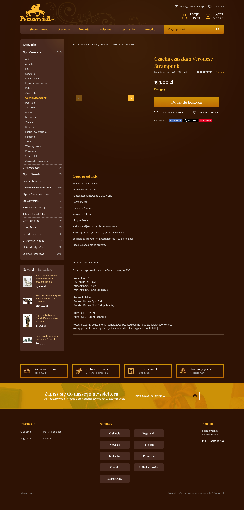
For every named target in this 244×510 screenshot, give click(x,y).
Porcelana (30, 151)
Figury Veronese (42, 52)
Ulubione (218, 6)
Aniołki (29, 64)
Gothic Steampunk (36, 98)
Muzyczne (30, 117)
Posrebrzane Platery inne (42, 187)
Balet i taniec (32, 78)
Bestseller (114, 456)
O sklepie (64, 29)
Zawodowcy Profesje (42, 207)
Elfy (27, 69)
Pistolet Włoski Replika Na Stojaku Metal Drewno (48, 298)
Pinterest (207, 120)
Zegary (29, 122)
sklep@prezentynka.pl (192, 6)
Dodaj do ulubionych (171, 112)
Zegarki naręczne (42, 234)
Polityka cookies (52, 431)
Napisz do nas (216, 441)
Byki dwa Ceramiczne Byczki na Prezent (47, 337)
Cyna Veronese (42, 168)
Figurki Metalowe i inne (42, 194)
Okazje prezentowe (42, 254)
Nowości (84, 29)
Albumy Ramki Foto (42, 214)
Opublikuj (192, 120)
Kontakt (149, 29)
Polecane (105, 29)
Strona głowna (39, 29)
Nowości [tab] (28, 269)
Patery (29, 88)
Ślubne (29, 141)
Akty (28, 59)
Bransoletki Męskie (42, 240)
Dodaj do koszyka (186, 102)
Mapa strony (114, 478)
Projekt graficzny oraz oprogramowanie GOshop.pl (196, 493)
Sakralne (30, 136)
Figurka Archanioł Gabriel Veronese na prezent (47, 318)
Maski (28, 112)
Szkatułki (30, 73)
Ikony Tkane (42, 227)
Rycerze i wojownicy (36, 83)
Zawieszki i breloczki (36, 161)
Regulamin (128, 29)
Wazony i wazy (33, 146)
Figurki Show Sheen (42, 181)
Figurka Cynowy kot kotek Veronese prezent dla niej (47, 278)
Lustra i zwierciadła (36, 132)
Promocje (149, 456)
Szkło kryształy (42, 201)
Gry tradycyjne (42, 221)
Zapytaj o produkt (209, 112)
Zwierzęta (30, 93)
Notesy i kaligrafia (42, 247)
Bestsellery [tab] (45, 269)
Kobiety (29, 127)
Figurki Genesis (42, 174)
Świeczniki (31, 156)
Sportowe (30, 107)
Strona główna (81, 44)
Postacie (30, 103)
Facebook (177, 120)
